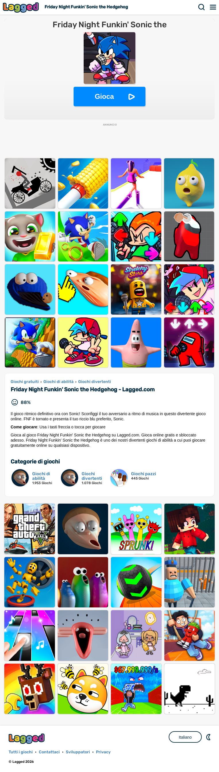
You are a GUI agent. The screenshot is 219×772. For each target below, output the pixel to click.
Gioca (104, 96)
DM (209, 737)
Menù (213, 7)
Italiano (185, 737)
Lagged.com (27, 738)
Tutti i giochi (21, 752)
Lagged (21, 7)
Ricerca (202, 7)
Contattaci (49, 752)
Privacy (103, 752)
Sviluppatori (78, 752)
